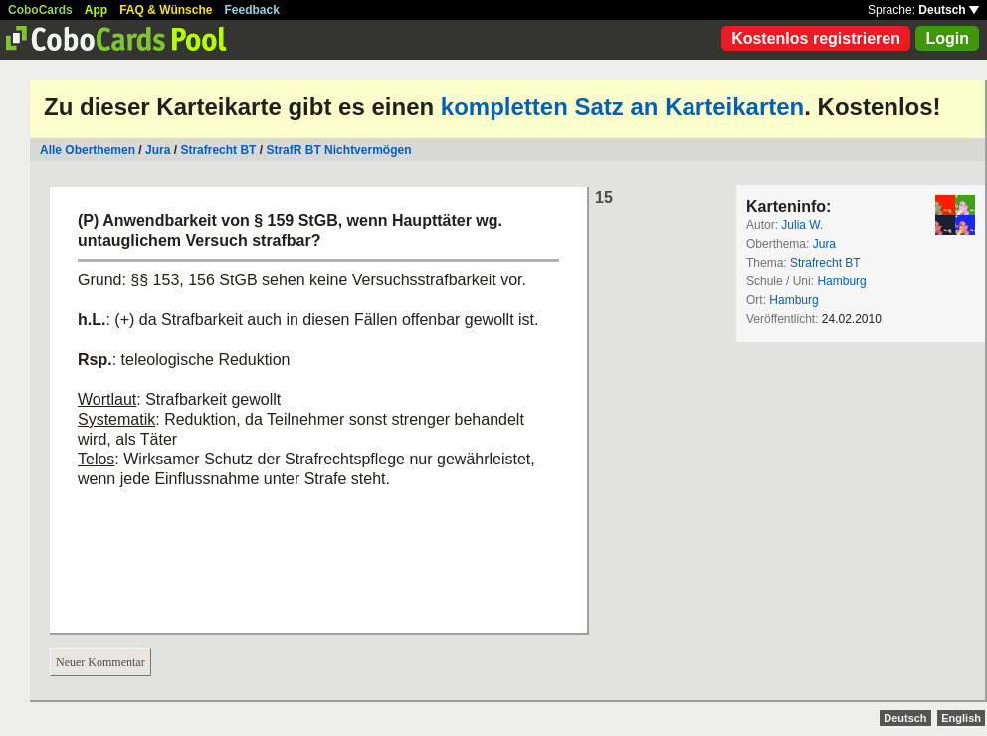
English (961, 718)
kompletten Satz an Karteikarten (622, 106)
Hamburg (841, 281)
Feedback (252, 10)
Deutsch (948, 10)
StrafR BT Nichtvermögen (338, 150)
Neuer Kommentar (100, 662)
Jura (157, 150)
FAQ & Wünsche (165, 10)
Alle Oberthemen (87, 150)
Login (947, 38)
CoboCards (40, 10)
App (96, 10)
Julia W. (802, 225)
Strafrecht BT (218, 150)
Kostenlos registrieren (815, 38)
